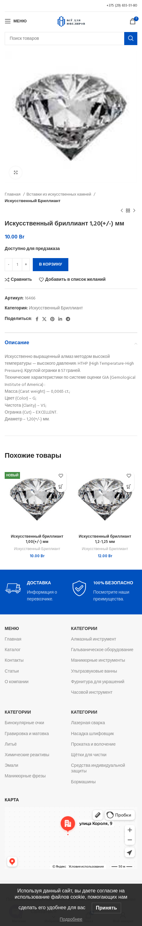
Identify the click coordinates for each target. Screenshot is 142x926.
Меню (12, 628)
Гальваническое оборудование (102, 650)
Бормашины (83, 782)
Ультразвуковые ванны (94, 671)
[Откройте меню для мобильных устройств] (16, 21)
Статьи (12, 671)
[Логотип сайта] (71, 21)
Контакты (14, 660)
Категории (84, 628)
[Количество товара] (17, 264)
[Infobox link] (38, 592)
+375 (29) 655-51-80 (121, 5)
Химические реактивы (27, 755)
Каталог (13, 650)
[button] (61, 486)
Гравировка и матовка (27, 734)
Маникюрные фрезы (25, 776)
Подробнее (71, 919)
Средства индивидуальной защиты (98, 768)
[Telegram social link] (68, 319)
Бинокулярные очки (24, 723)
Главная (13, 194)
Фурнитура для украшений (98, 682)
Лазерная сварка (88, 723)
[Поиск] (71, 38)
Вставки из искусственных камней (59, 194)
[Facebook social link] (37, 319)
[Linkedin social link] (60, 319)
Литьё (11, 744)
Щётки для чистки (89, 755)
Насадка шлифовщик (92, 734)
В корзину (50, 264)
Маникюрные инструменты (98, 660)
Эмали (11, 765)
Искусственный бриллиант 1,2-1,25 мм (105, 539)
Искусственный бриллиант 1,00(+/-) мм (37, 539)
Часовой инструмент (92, 692)
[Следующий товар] (134, 211)
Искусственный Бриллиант (33, 201)
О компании (16, 682)
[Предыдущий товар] (122, 211)
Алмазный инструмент (93, 639)
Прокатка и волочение (93, 744)
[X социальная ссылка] (44, 319)
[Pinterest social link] (52, 319)
